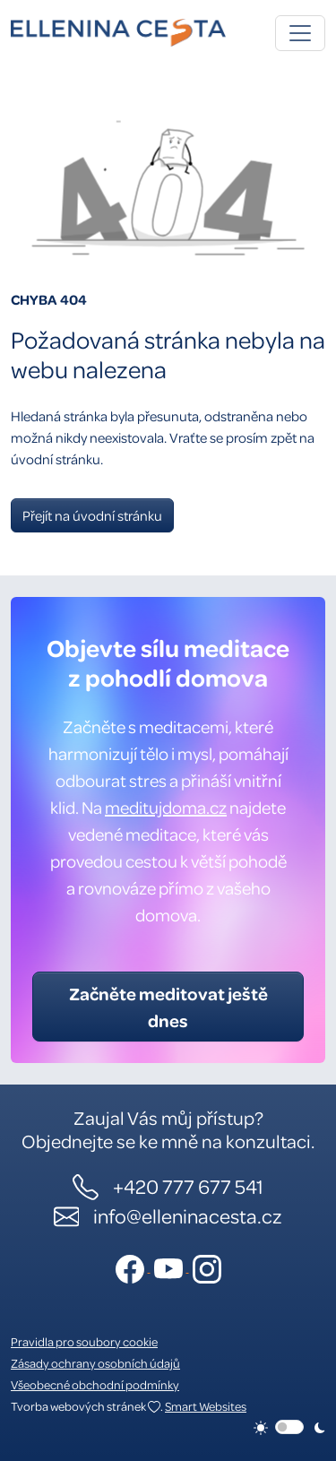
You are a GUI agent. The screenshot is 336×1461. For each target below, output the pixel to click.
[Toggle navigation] (300, 33)
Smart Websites (205, 1405)
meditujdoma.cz (166, 807)
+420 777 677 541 (188, 1185)
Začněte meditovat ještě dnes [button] (168, 1006)
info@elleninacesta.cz (187, 1215)
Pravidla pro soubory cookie (84, 1341)
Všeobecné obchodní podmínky (95, 1384)
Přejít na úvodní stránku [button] (92, 515)
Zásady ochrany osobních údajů (95, 1362)
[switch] (289, 1427)
